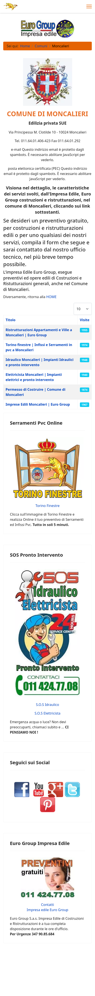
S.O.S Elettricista (48, 713)
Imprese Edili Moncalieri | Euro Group (38, 404)
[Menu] (89, 6)
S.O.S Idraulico (47, 704)
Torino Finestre (47, 505)
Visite (85, 320)
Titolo (11, 320)
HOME (51, 296)
